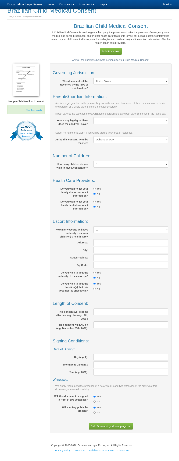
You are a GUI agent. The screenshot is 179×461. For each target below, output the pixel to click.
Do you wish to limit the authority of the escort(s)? (73, 274)
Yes (97, 188)
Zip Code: (82, 265)
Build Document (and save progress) (111, 426)
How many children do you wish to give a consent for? (72, 166)
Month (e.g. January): (75, 364)
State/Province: (79, 257)
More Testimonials (34, 110)
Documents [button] (66, 4)
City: (85, 250)
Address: (82, 242)
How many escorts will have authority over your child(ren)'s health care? (72, 233)
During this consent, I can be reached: (71, 141)
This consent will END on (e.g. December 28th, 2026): (72, 326)
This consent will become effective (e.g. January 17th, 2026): (72, 315)
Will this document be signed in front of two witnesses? (71, 398)
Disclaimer (79, 450)
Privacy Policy (62, 450)
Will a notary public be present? (75, 409)
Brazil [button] (167, 4)
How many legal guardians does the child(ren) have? (72, 122)
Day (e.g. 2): (81, 357)
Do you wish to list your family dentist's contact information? (74, 205)
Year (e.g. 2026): (78, 372)
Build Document (110, 51)
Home (51, 4)
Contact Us (123, 450)
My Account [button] (86, 4)
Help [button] (103, 4)
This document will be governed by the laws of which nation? (74, 85)
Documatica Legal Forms (24, 4)
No (96, 193)
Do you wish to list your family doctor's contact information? (74, 192)
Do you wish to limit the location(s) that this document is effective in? (73, 287)
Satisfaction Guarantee (101, 450)
